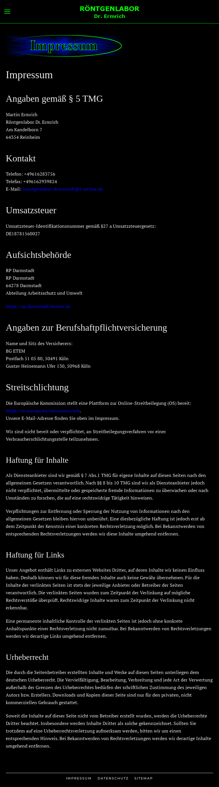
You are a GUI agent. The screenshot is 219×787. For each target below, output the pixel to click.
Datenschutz (113, 778)
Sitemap (143, 778)
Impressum (79, 778)
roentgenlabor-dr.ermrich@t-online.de (62, 189)
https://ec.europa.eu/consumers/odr (43, 410)
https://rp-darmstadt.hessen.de (38, 306)
